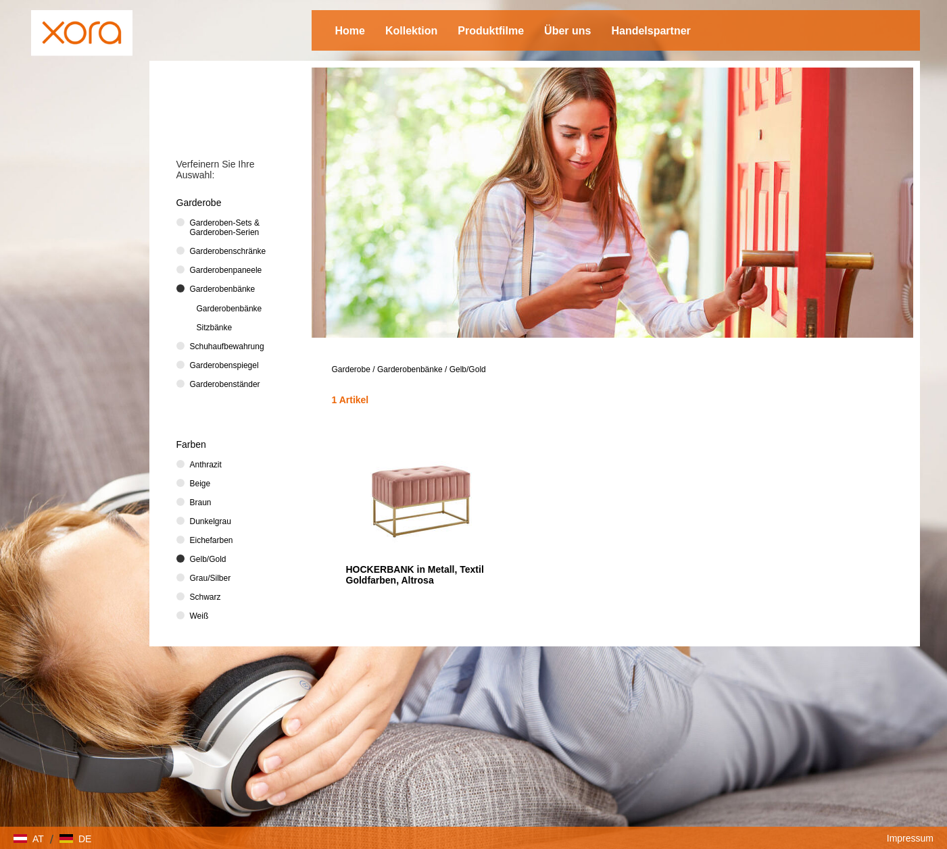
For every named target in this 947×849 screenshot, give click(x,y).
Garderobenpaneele (226, 270)
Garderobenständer (225, 384)
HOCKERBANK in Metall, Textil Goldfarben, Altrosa (415, 575)
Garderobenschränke (228, 251)
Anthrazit (206, 464)
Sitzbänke (215, 327)
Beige (200, 483)
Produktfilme (491, 30)
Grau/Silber (210, 578)
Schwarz (205, 597)
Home (350, 30)
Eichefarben (211, 540)
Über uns (567, 30)
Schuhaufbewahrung (227, 346)
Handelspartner (650, 30)
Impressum (910, 838)
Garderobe (351, 369)
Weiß (199, 616)
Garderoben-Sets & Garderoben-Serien (225, 227)
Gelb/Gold (468, 369)
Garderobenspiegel (224, 365)
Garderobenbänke (410, 369)
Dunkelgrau (210, 521)
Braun (201, 502)
